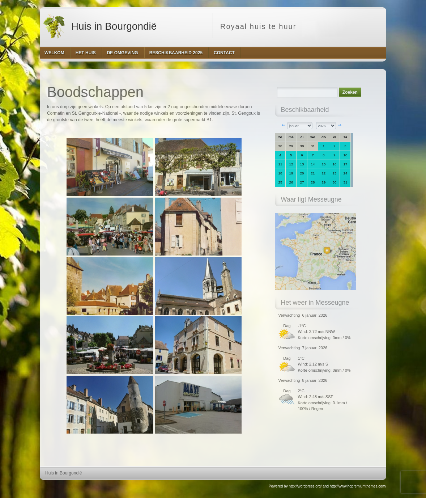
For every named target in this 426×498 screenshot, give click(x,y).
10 (346, 155)
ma (291, 137)
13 (302, 164)
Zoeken (350, 92)
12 (291, 164)
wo (312, 137)
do (323, 137)
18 (280, 173)
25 (280, 182)
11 (280, 164)
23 (335, 173)
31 (313, 146)
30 (302, 146)
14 (313, 164)
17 (346, 164)
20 (302, 173)
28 (280, 146)
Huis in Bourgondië (99, 25)
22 (324, 173)
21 (313, 173)
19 (291, 173)
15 (324, 164)
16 (335, 164)
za (345, 137)
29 (291, 146)
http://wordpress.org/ (305, 486)
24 (346, 173)
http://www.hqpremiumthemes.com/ (358, 486)
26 (291, 182)
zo (280, 137)
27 (302, 182)
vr (334, 137)
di (302, 137)
